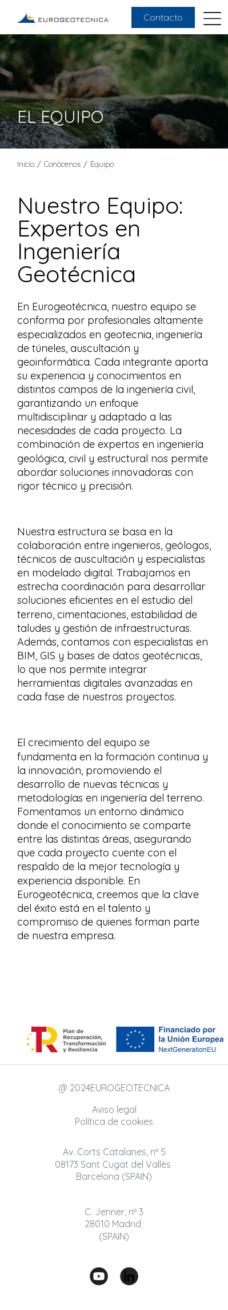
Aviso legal (114, 1109)
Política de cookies (114, 1121)
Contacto (163, 17)
